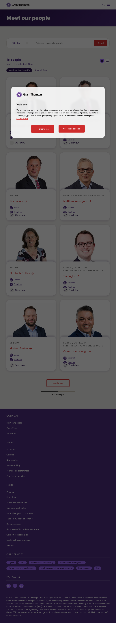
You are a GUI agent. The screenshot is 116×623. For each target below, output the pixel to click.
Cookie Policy (22, 118)
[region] (58, 112)
